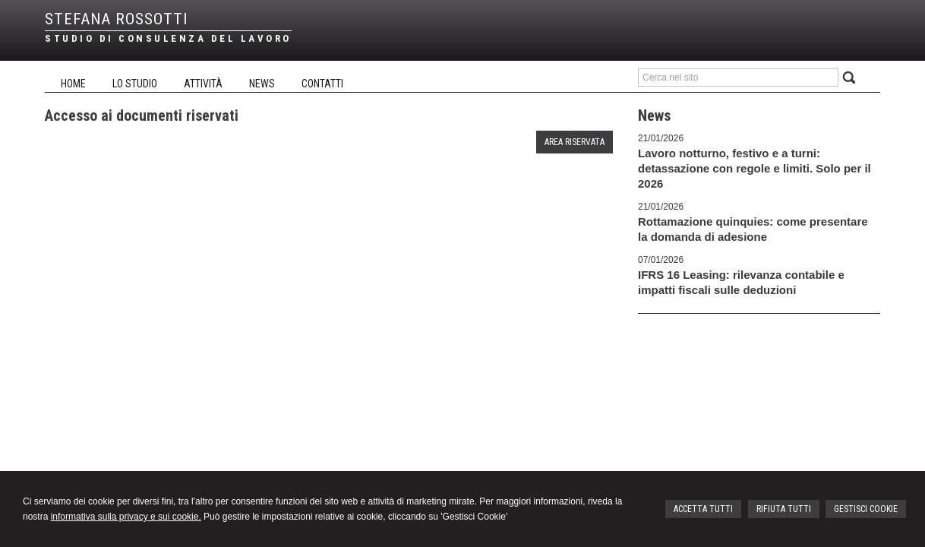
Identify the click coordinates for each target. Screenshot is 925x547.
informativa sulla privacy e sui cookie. (126, 516)
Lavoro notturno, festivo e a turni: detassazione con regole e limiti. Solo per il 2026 (754, 168)
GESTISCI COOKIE (866, 509)
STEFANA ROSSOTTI (116, 19)
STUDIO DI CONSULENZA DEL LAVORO (168, 38)
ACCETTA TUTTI (703, 509)
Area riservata (575, 142)
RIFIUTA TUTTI (783, 509)
